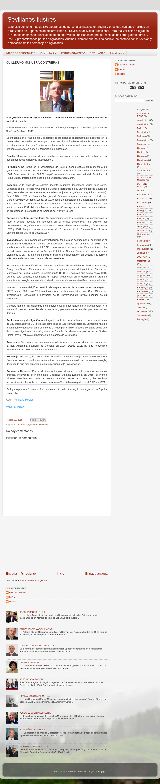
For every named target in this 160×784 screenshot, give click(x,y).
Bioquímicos (143, 140)
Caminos (141, 148)
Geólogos (142, 226)
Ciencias (141, 156)
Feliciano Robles (24, 399)
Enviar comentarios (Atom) (33, 580)
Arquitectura (143, 124)
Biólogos (141, 136)
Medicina (141, 267)
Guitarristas (143, 230)
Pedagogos (142, 287)
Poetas (140, 299)
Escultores (142, 202)
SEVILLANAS (97, 53)
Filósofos (141, 214)
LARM (12, 597)
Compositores (144, 170)
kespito (12, 601)
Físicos (140, 218)
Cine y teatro (143, 164)
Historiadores (143, 234)
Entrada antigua (96, 573)
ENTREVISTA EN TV (73, 53)
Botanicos (142, 144)
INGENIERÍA (143, 241)
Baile (139, 128)
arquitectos (142, 120)
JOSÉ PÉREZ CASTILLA (32, 729)
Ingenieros (142, 245)
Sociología (142, 315)
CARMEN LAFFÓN (29, 662)
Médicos (141, 271)
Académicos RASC (143, 114)
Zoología (141, 319)
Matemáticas (143, 261)
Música (140, 279)
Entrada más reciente (21, 573)
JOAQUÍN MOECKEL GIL (32, 612)
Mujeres (141, 275)
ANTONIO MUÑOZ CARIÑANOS (36, 629)
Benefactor (142, 132)
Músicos (141, 283)
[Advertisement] (57, 543)
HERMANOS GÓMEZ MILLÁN (35, 696)
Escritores (142, 198)
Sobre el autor (48, 53)
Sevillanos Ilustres (32, 19)
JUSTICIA (142, 257)
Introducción (117, 53)
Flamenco (142, 222)
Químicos (33, 424)
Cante (140, 152)
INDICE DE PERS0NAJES (20, 53)
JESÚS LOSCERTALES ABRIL (35, 713)
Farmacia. (142, 206)
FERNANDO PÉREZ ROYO (34, 746)
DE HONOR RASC (143, 185)
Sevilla (140, 307)
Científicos (22, 424)
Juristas (141, 253)
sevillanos (44, 424)
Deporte (141, 190)
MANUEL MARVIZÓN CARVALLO (37, 645)
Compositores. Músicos (144, 178)
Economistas (143, 194)
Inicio (60, 573)
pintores (141, 295)
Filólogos (141, 210)
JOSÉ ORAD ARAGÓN (31, 679)
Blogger (102, 771)
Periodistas (142, 291)
